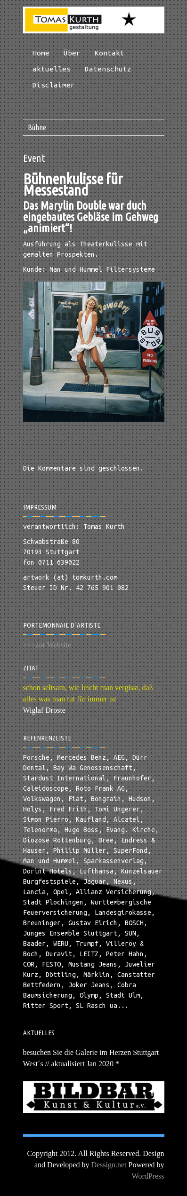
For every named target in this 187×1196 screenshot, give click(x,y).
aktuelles (52, 69)
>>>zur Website (47, 645)
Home (41, 53)
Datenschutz (108, 69)
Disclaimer (54, 85)
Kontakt (109, 53)
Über (72, 53)
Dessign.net (108, 1165)
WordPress (148, 1176)
